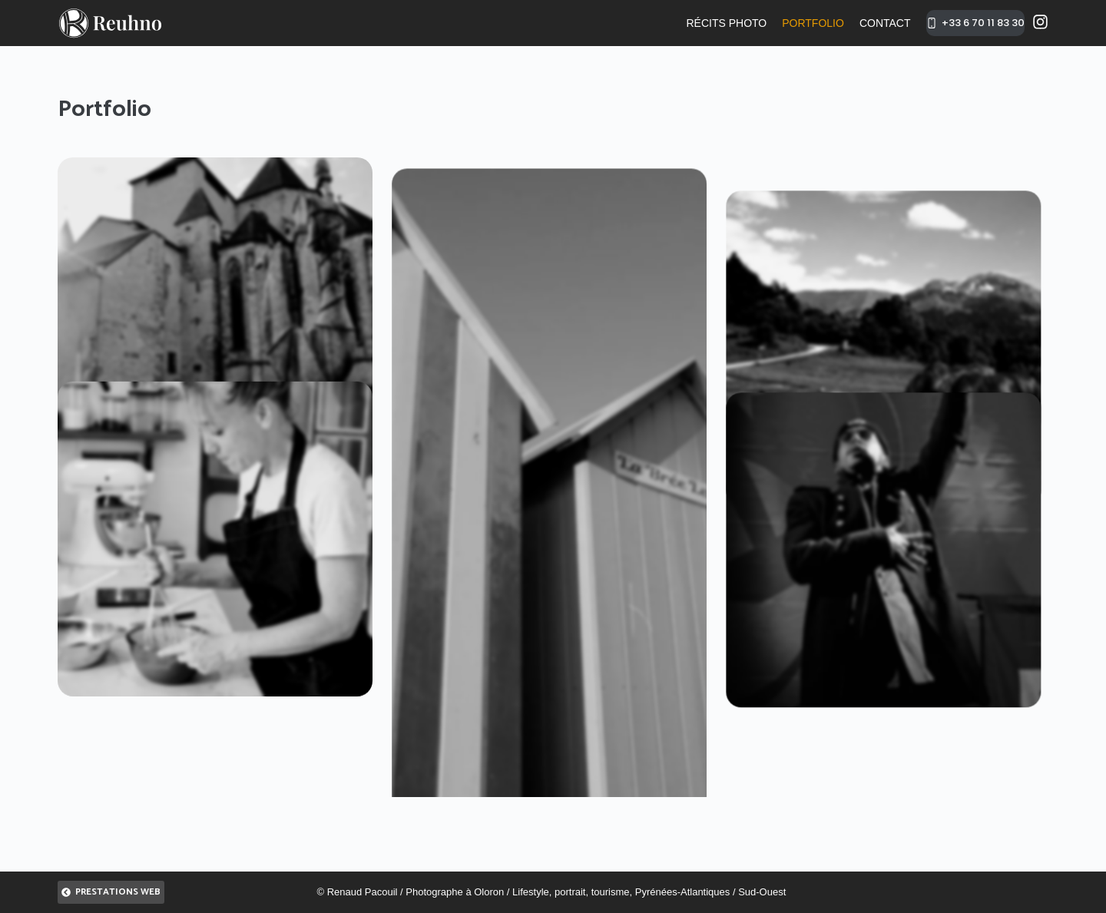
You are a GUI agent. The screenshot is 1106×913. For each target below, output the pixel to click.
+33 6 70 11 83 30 (975, 22)
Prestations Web (111, 892)
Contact (885, 23)
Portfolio (813, 23)
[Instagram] (1040, 22)
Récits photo (726, 23)
